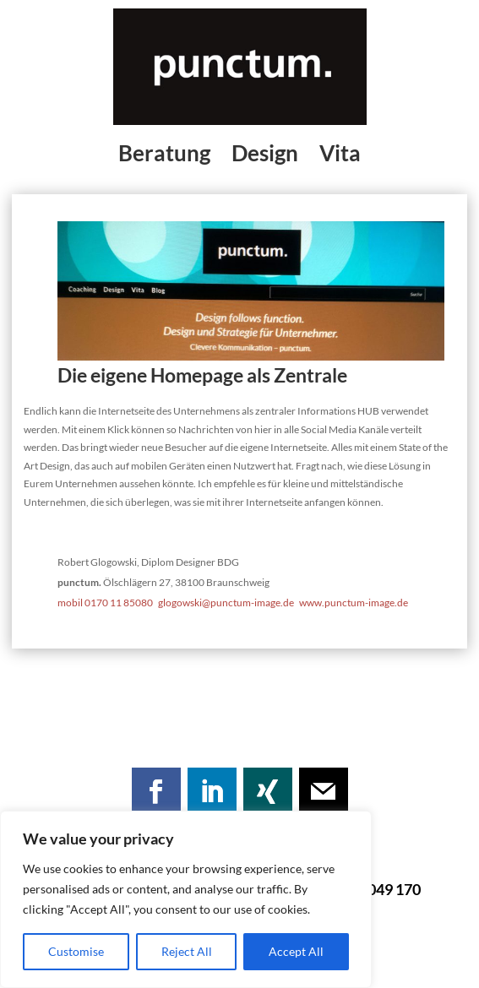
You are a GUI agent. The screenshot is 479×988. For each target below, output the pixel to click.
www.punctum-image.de (353, 602)
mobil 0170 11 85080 (105, 602)
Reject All (186, 951)
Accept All (296, 951)
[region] (186, 899)
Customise (76, 951)
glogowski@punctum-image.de (228, 602)
